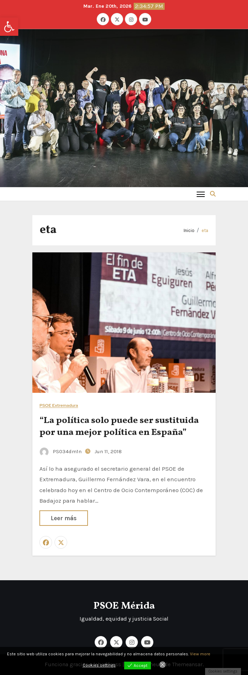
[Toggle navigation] (200, 194)
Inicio (189, 230)
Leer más (64, 518)
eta (205, 230)
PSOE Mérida (124, 606)
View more (200, 653)
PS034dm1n (61, 451)
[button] (9, 27)
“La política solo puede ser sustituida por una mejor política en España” (119, 426)
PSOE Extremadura (58, 405)
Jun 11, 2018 (108, 451)
